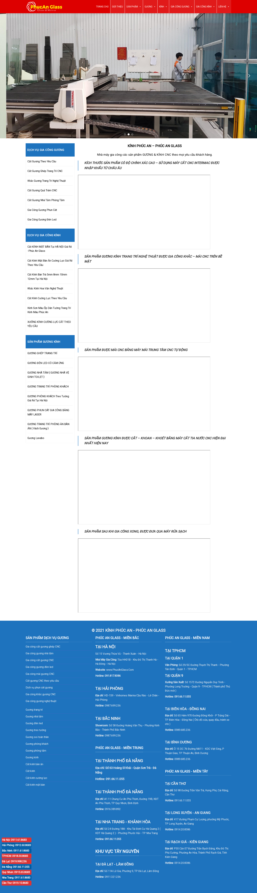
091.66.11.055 (113, 839)
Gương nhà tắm (34, 716)
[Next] (249, 75)
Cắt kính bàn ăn (34, 764)
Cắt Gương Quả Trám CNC (42, 190)
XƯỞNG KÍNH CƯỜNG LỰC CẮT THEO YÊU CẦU (49, 324)
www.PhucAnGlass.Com (120, 669)
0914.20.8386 (182, 829)
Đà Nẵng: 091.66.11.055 (15, 866)
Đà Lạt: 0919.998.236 (14, 861)
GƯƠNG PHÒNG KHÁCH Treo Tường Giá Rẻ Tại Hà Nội (48, 398)
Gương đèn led (34, 723)
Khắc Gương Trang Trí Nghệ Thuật (46, 180)
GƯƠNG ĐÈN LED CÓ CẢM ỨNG (45, 363)
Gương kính (32, 757)
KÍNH (163, 6)
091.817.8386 (113, 675)
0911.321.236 (113, 876)
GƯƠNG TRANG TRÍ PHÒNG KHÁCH (48, 386)
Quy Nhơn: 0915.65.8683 (16, 872)
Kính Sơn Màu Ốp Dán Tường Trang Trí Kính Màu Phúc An (49, 310)
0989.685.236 (182, 729)
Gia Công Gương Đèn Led (41, 219)
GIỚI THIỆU (117, 6)
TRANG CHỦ (102, 6)
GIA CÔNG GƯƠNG (182, 6)
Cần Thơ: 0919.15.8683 (15, 883)
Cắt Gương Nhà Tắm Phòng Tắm (46, 200)
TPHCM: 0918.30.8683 (15, 856)
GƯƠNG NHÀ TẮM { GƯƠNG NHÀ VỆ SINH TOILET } (48, 375)
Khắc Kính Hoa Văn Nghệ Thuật (45, 288)
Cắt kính (30, 771)
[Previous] (8, 75)
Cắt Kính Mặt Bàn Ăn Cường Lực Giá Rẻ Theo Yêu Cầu (49, 263)
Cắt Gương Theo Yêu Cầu (41, 161)
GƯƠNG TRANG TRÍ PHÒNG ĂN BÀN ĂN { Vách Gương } (48, 426)
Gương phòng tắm (36, 750)
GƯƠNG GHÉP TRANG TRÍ (42, 353)
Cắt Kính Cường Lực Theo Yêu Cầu (47, 298)
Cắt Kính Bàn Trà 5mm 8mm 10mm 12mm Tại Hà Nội (47, 276)
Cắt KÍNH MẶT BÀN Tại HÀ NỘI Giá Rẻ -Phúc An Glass (49, 249)
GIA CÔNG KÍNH (205, 6)
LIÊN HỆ (224, 6)
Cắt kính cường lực (36, 778)
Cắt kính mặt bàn (35, 784)
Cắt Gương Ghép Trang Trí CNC (45, 171)
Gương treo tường (36, 730)
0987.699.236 (113, 705)
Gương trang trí (34, 709)
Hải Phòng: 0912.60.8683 (16, 845)
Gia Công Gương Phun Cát (42, 210)
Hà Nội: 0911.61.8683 (14, 839)
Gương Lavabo (35, 438)
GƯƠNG (150, 6)
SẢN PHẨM (133, 6)
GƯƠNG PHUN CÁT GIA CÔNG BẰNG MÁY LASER (48, 412)
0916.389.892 (113, 809)
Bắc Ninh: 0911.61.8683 (15, 850)
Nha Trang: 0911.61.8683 (16, 877)
